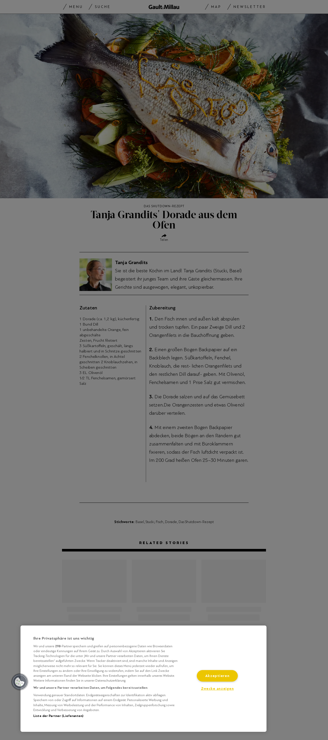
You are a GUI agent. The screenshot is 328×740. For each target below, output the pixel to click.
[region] (143, 679)
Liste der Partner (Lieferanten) (58, 716)
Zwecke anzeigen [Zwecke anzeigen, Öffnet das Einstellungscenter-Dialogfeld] (217, 688)
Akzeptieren (217, 676)
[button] (20, 682)
